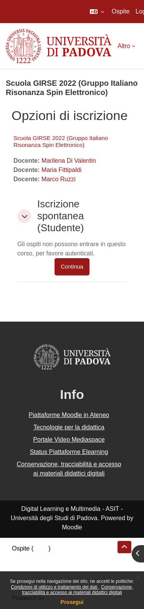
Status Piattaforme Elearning (69, 452)
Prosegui (72, 602)
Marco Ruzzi (58, 179)
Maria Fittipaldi (61, 170)
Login (40, 548)
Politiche (23, 567)
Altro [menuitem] (124, 46)
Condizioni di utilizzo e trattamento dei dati (54, 587)
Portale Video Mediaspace (69, 439)
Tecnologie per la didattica (68, 427)
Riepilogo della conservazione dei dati (63, 557)
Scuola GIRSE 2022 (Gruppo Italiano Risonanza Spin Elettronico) (60, 141)
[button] (97, 11)
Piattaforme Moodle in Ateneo (69, 415)
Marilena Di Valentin (68, 160)
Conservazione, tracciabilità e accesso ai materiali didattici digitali (77, 589)
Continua (72, 267)
